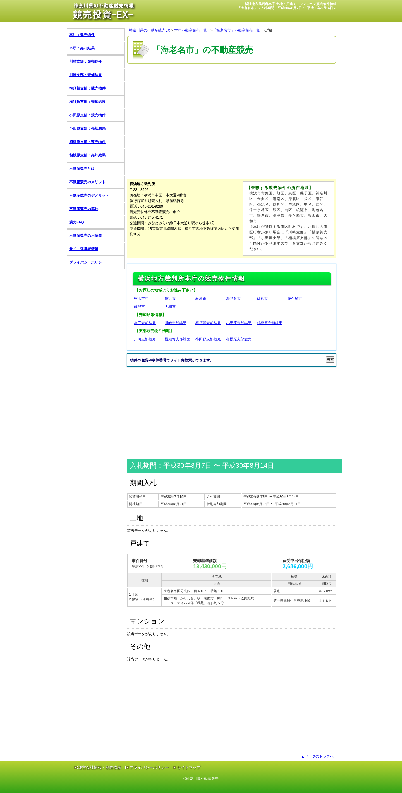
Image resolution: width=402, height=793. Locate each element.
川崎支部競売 (145, 339)
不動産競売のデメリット (89, 195)
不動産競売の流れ (83, 209)
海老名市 (233, 298)
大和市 (170, 307)
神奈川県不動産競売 (202, 779)
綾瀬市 (200, 298)
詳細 (269, 30)
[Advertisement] (228, 81)
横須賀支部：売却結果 (87, 102)
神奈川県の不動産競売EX (149, 30)
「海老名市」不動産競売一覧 (236, 30)
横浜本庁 (141, 298)
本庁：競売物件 (82, 35)
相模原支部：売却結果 (87, 155)
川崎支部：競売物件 (85, 61)
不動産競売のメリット (87, 182)
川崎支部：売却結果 (85, 75)
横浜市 (170, 298)
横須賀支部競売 (177, 339)
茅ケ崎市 (295, 298)
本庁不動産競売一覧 (190, 30)
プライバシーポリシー (87, 262)
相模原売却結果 (269, 323)
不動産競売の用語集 (85, 235)
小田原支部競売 (208, 339)
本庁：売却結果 (82, 48)
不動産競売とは (82, 169)
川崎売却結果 (175, 323)
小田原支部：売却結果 (87, 128)
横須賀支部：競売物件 (87, 88)
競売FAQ (76, 222)
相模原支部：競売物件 (87, 142)
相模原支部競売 (239, 339)
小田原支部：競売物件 (87, 115)
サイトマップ (188, 767)
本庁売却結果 (145, 323)
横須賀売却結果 (208, 323)
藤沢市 (139, 307)
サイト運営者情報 (83, 249)
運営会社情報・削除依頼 (99, 767)
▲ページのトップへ (317, 756)
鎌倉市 (262, 298)
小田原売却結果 (239, 323)
